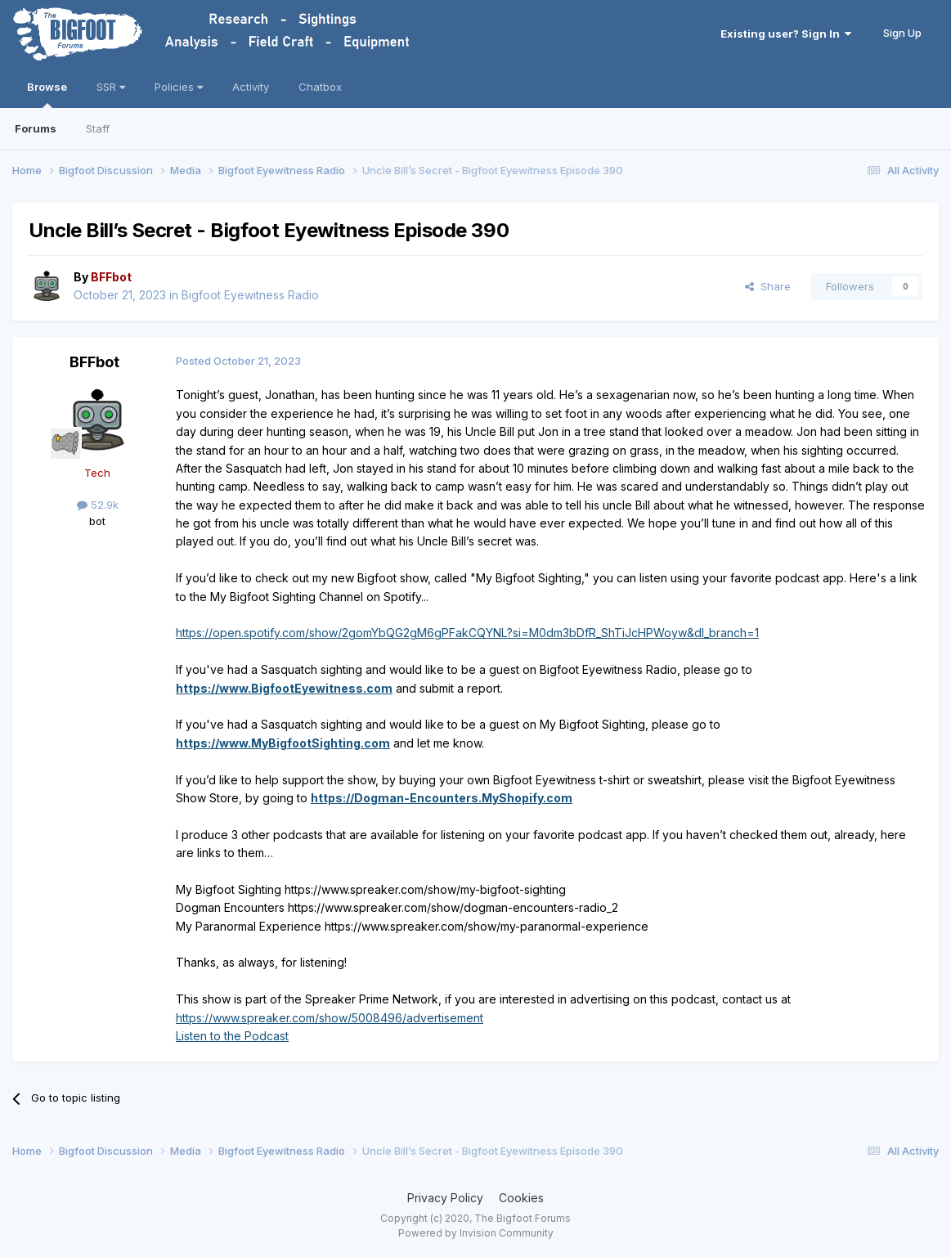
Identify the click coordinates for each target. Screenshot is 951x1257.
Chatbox (320, 86)
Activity (250, 86)
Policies (179, 86)
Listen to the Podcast (232, 1036)
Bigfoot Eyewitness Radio (250, 295)
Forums (35, 128)
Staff (98, 128)
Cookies (521, 1198)
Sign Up (902, 32)
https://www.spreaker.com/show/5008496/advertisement (329, 1018)
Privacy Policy (445, 1198)
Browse (47, 94)
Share (768, 286)
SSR (110, 86)
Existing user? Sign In (785, 33)
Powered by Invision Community (476, 1233)
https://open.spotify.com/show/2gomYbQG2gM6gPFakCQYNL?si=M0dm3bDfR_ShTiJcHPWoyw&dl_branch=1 (467, 633)
